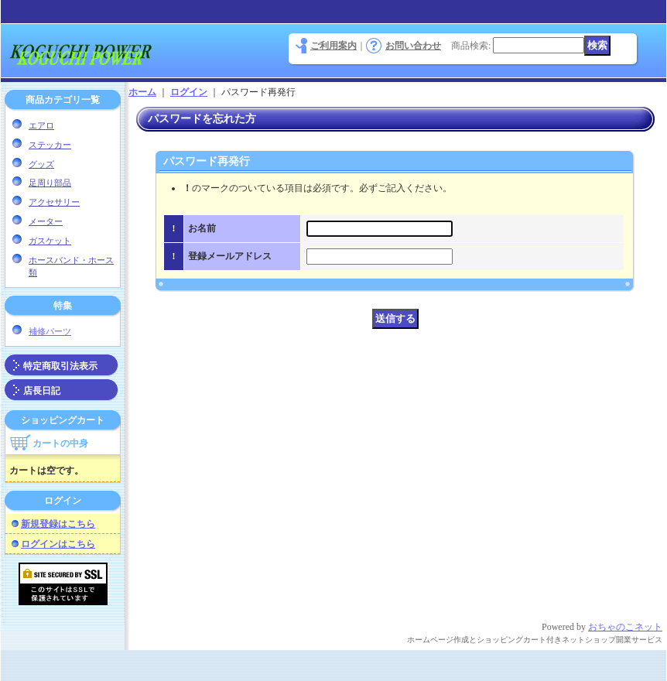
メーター (46, 221)
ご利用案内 (333, 45)
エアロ (41, 125)
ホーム (142, 92)
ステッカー (50, 144)
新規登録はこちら (58, 523)
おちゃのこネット (625, 626)
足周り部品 (50, 182)
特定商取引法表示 (60, 366)
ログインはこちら (58, 544)
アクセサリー (54, 202)
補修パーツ (50, 331)
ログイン (188, 92)
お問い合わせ (413, 45)
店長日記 (41, 390)
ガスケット (50, 240)
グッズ (41, 164)
